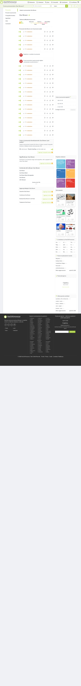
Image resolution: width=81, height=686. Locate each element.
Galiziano (47, 327)
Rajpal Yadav (57, 244)
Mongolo (31, 341)
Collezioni (39, 2)
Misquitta (58, 258)
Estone (39, 326)
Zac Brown (22, 170)
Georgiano (31, 328)
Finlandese (32, 327)
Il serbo (31, 345)
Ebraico (39, 329)
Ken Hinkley (57, 251)
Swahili (39, 348)
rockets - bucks (59, 301)
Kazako (47, 333)
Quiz (47, 2)
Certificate (73, 2)
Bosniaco (47, 320)
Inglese (47, 324)
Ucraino (39, 350)
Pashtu (31, 342)
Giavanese (32, 333)
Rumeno (39, 344)
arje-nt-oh (60, 100)
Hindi (46, 329)
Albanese (39, 318)
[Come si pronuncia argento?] (70, 97)
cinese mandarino (39, 339)
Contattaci (55, 356)
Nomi (6, 330)
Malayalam (47, 337)
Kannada (39, 333)
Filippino (47, 326)
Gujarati (31, 329)
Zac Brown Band (23, 173)
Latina (31, 336)
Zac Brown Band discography (26, 175)
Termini (42, 356)
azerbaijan (47, 319)
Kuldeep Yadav (59, 260)
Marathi (47, 338)
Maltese (31, 338)
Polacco (47, 342)
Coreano (39, 335)
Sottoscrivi (72, 331)
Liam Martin (64, 249)
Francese (39, 327)
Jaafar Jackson (64, 244)
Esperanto (31, 326)
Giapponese (48, 332)
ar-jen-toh (60, 106)
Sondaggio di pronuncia (60, 109)
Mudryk (57, 247)
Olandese (39, 324)
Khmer (31, 335)
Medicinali (15, 330)
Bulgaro (31, 322)
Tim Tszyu (72, 242)
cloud (64, 247)
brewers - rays (59, 308)
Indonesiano (48, 331)
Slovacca (47, 345)
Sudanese (31, 348)
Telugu (39, 349)
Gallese (47, 351)
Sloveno (31, 346)
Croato (39, 323)
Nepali (39, 341)
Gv (71, 244)
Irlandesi (31, 332)
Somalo (39, 346)
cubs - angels (58, 306)
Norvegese (47, 341)
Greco (46, 328)
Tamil (30, 349)
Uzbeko (31, 351)
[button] (45, 152)
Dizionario (31, 2)
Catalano (47, 322)
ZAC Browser (22, 179)
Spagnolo (47, 346)
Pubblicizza (60, 356)
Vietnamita (40, 351)
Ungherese (32, 331)
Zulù (30, 353)
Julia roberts (57, 249)
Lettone (39, 336)
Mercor (64, 251)
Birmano (39, 322)
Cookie (50, 356)
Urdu (46, 350)
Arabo (31, 319)
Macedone (31, 337)
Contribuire (63, 2)
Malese (39, 337)
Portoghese (32, 344)
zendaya (57, 242)
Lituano (47, 336)
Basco (31, 320)
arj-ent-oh (60, 103)
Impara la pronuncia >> (65, 325)
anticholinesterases (60, 268)
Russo (47, 344)
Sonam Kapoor (72, 251)
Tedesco (39, 328)
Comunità (54, 2)
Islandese (39, 331)
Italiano (39, 332)
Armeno (39, 319)
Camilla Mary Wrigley (60, 263)
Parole (6, 328)
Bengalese (39, 320)
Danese (31, 324)
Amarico (47, 318)
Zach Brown (22, 177)
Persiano (39, 342)
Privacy (46, 356)
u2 (63, 242)
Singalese (39, 345)
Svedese (47, 348)
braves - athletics (59, 303)
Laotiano (47, 335)
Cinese (31, 323)
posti (14, 328)
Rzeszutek (58, 265)
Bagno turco (32, 350)
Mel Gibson (72, 249)
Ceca (46, 323)
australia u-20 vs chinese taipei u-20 (62, 298)
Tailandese (47, 349)
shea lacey (72, 247)
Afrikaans (31, 318)
